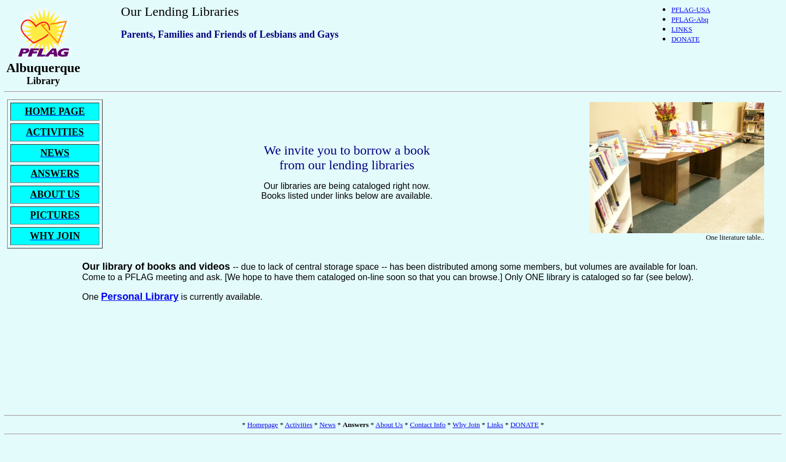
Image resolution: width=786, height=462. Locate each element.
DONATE (685, 39)
